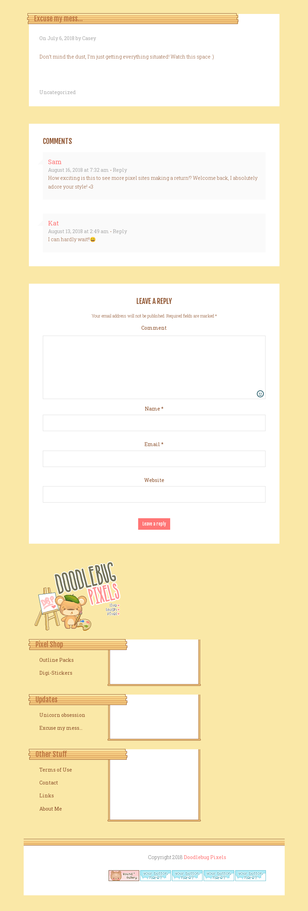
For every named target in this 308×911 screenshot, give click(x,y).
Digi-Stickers (55, 672)
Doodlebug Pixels (205, 857)
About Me (50, 808)
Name (154, 408)
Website (154, 480)
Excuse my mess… (60, 728)
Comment (154, 327)
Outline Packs (56, 660)
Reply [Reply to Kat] (120, 231)
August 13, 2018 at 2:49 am (78, 231)
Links (46, 795)
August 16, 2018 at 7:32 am (78, 170)
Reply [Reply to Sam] (120, 170)
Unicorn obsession (62, 715)
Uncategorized (57, 92)
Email (154, 444)
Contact (48, 782)
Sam (55, 162)
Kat (53, 223)
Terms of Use (55, 769)
